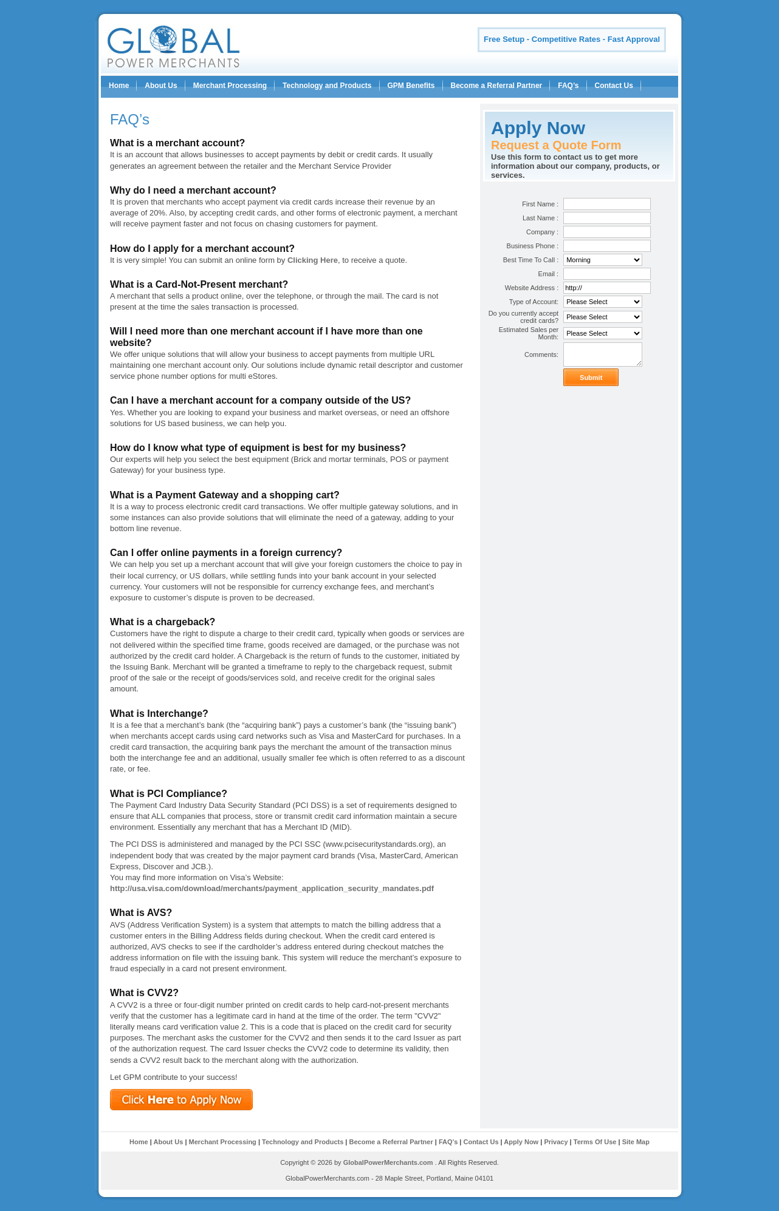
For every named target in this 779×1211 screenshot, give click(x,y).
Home (119, 85)
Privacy (556, 1141)
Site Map (636, 1141)
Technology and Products (327, 85)
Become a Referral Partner (497, 85)
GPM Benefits (411, 85)
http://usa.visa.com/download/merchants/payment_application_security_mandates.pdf (272, 888)
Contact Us (614, 85)
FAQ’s (568, 85)
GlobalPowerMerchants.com (388, 1162)
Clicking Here (312, 260)
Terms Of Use (595, 1141)
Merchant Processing (230, 85)
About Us (161, 85)
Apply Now (521, 1141)
